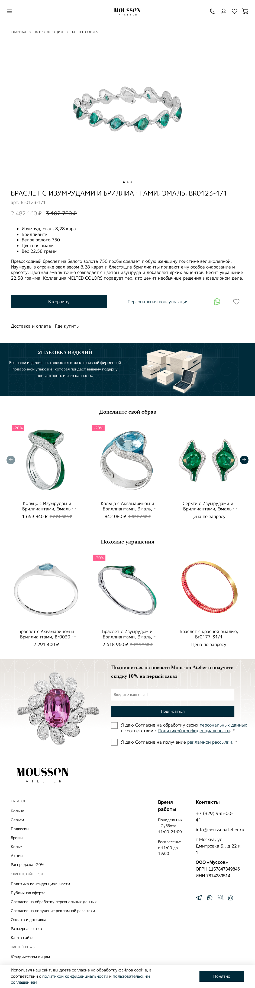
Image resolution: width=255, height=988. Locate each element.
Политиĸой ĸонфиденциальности (194, 731)
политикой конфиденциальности (75, 976)
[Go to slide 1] (124, 182)
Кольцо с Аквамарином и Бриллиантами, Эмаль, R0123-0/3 (127, 508)
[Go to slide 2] (127, 182)
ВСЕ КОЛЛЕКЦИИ (49, 32)
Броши (16, 837)
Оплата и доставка (28, 919)
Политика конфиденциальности (40, 883)
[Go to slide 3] (131, 182)
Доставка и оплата (31, 326)
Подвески (19, 828)
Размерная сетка (26, 928)
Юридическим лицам (30, 956)
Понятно (221, 976)
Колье (16, 846)
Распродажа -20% (27, 864)
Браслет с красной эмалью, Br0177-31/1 (209, 634)
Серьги (17, 819)
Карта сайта (22, 937)
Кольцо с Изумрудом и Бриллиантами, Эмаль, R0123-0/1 (47, 508)
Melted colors (85, 32)
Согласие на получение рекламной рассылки (53, 910)
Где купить (67, 326)
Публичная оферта (28, 892)
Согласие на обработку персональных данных (54, 901)
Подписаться (173, 711)
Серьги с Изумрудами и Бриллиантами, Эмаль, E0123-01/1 (208, 508)
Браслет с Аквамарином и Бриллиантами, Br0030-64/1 (46, 636)
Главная (18, 32)
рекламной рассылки (209, 742)
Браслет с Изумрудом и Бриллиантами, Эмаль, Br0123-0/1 (127, 636)
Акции (16, 855)
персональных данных (223, 725)
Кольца (17, 810)
